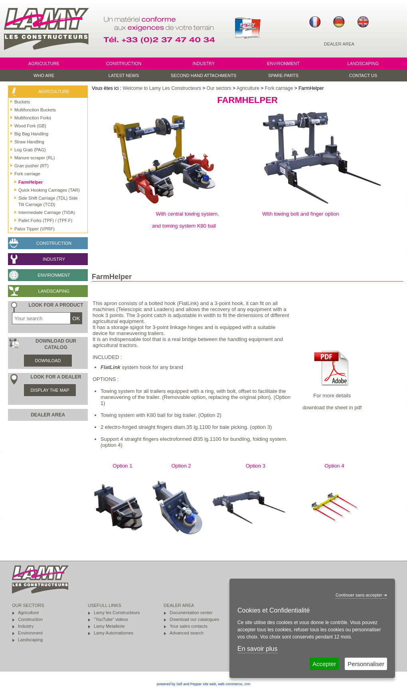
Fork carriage (279, 88)
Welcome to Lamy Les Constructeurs (161, 88)
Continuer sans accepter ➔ (361, 595)
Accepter (324, 663)
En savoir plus (257, 648)
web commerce (230, 684)
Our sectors (219, 88)
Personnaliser (366, 663)
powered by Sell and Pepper (179, 684)
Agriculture (248, 88)
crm (247, 684)
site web (209, 684)
